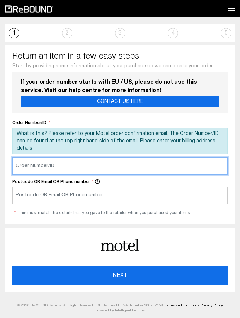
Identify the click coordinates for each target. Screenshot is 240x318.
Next (120, 275)
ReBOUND (29, 9)
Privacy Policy (212, 305)
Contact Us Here (120, 101)
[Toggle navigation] (232, 9)
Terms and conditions (182, 305)
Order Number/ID (30, 123)
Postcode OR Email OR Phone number (56, 181)
